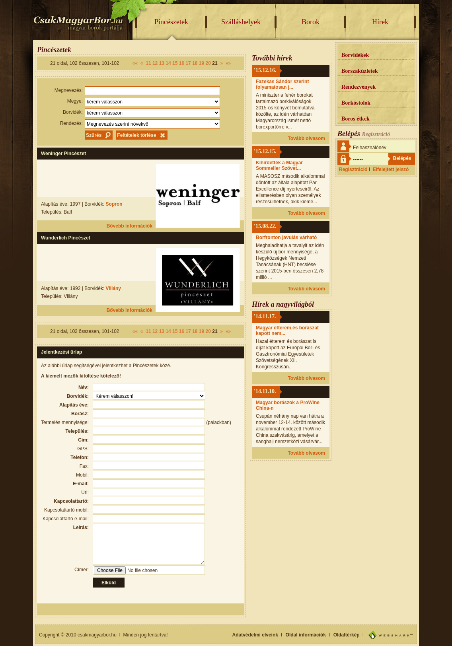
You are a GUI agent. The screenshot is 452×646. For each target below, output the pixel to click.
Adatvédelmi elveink (255, 635)
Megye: (75, 101)
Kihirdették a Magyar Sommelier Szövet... (279, 165)
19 (201, 63)
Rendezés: (71, 123)
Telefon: (79, 457)
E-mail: (81, 483)
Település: (77, 431)
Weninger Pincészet (63, 153)
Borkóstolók (355, 103)
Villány (113, 288)
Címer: (81, 569)
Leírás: (81, 527)
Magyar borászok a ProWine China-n (288, 405)
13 (161, 63)
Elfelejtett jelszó (391, 169)
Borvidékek (355, 55)
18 (194, 63)
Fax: (84, 466)
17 (188, 63)
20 (208, 63)
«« (135, 63)
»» (228, 63)
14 (168, 63)
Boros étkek (355, 119)
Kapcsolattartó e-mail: (66, 518)
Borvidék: (73, 112)
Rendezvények (358, 87)
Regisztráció (353, 169)
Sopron (114, 204)
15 (174, 63)
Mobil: (82, 475)
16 (181, 63)
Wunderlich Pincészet (65, 238)
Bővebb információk (129, 226)
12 (155, 63)
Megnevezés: (69, 90)
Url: (85, 492)
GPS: (83, 448)
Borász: (80, 413)
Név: (83, 387)
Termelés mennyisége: (65, 422)
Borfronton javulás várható (286, 237)
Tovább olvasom (306, 138)
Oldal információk (306, 635)
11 (148, 63)
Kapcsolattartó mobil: (66, 510)
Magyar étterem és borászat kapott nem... (287, 330)
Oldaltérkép (346, 635)
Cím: (83, 440)
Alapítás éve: (74, 405)
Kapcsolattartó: (71, 501)
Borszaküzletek (359, 71)
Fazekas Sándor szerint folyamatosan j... (282, 84)
